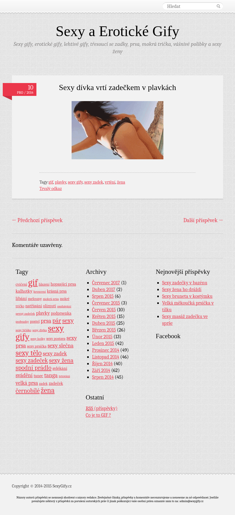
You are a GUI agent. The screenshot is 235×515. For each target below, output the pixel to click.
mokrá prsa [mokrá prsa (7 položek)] (51, 299)
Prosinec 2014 (105, 350)
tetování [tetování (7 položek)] (64, 376)
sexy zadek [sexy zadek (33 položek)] (55, 353)
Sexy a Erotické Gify (117, 31)
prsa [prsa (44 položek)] (46, 320)
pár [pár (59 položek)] (56, 320)
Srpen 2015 (103, 296)
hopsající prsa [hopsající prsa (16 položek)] (63, 284)
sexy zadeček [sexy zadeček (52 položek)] (32, 360)
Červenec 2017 (106, 283)
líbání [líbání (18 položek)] (21, 298)
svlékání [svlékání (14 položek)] (60, 368)
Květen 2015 (104, 316)
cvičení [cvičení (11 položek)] (21, 284)
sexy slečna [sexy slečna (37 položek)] (60, 345)
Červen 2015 (104, 309)
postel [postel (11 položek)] (35, 321)
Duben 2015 (103, 323)
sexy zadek (93, 182)
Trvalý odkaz (50, 188)
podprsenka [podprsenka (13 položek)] (61, 313)
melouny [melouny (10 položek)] (35, 299)
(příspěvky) (102, 408)
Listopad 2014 (105, 357)
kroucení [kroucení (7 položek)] (39, 291)
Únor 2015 (102, 336)
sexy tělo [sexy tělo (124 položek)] (29, 353)
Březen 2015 (104, 330)
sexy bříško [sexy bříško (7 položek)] (23, 330)
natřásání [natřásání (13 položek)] (33, 305)
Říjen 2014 (102, 363)
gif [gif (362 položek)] (33, 283)
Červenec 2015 (106, 303)
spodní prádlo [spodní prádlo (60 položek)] (33, 367)
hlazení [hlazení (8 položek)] (44, 284)
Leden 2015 (103, 343)
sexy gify (75, 182)
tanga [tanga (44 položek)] (51, 375)
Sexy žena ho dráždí (182, 289)
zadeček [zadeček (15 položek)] (56, 383)
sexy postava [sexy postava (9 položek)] (55, 338)
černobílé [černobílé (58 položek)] (28, 390)
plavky (60, 182)
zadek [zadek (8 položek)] (43, 383)
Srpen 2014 (103, 377)
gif (51, 182)
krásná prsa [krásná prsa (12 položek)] (56, 291)
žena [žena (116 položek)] (47, 390)
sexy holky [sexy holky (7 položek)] (37, 339)
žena (121, 182)
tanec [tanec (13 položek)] (38, 375)
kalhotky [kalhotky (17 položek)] (24, 291)
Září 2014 (101, 370)
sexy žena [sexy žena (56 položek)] (61, 360)
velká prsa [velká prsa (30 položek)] (27, 383)
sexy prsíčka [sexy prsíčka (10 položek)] (37, 346)
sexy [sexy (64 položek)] (68, 320)
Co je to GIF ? (98, 415)
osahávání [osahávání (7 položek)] (64, 306)
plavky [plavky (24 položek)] (43, 313)
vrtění (110, 182)
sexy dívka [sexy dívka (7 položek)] (39, 330)
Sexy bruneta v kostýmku (187, 296)
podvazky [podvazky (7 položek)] (22, 322)
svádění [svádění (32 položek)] (24, 375)
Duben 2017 (103, 289)
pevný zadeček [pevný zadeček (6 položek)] (25, 314)
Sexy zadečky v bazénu (184, 283)
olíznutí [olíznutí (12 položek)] (49, 306)
